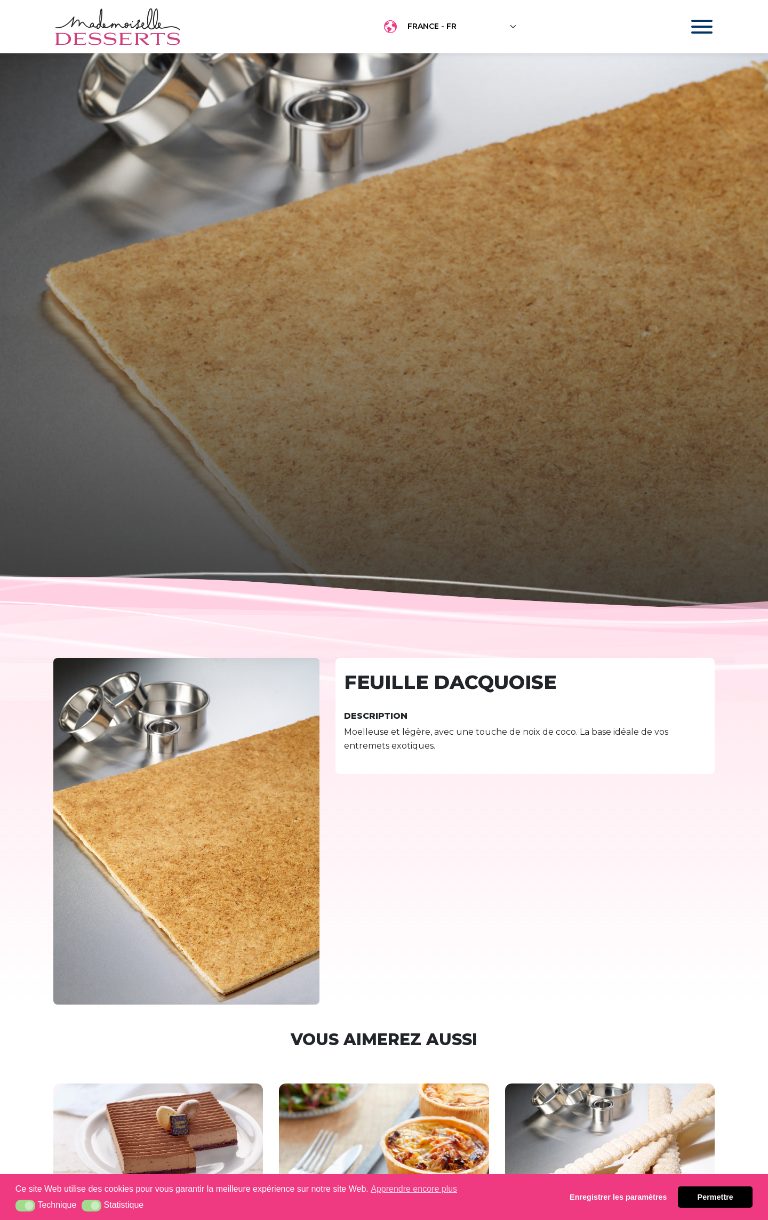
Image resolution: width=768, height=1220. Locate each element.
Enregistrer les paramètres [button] (618, 1197)
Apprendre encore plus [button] (414, 1188)
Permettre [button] (715, 1197)
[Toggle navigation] (691, 26)
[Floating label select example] (462, 26)
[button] (25, 1205)
